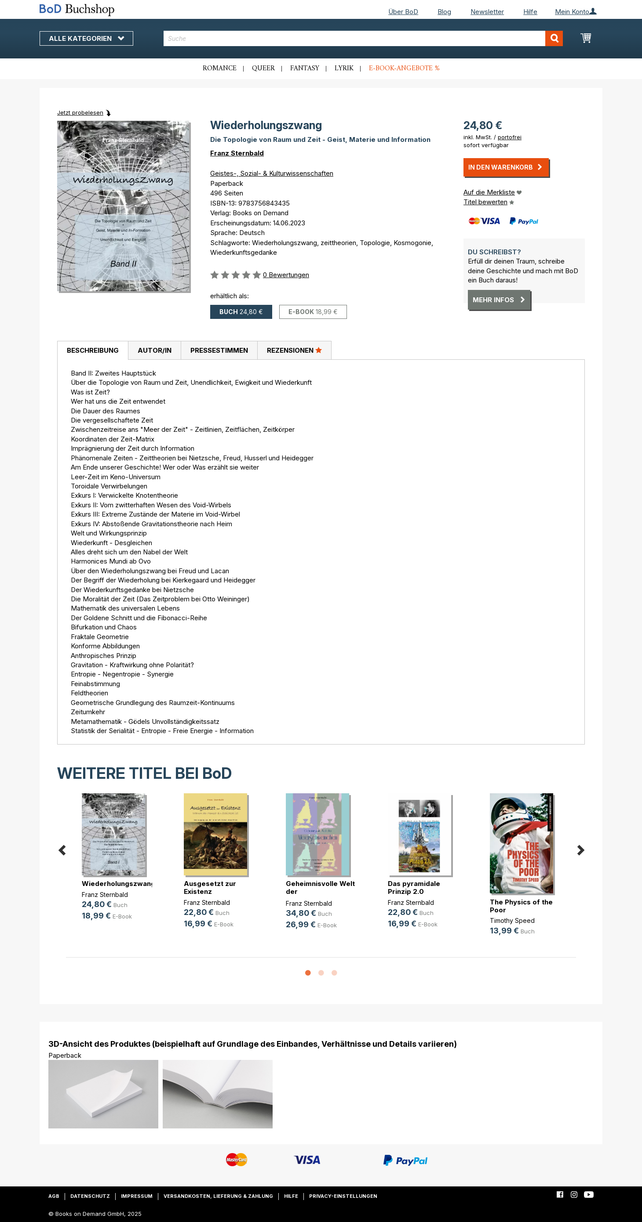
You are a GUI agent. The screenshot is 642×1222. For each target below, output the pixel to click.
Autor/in (154, 350)
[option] (117, 863)
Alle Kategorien (86, 38)
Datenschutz (90, 1196)
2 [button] (321, 973)
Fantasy (304, 68)
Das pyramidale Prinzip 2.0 (414, 887)
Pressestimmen (219, 350)
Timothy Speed (512, 920)
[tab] (92, 350)
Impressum (137, 1196)
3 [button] (334, 973)
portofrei (510, 137)
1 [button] (307, 973)
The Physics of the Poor (521, 906)
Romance (220, 68)
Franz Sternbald (237, 153)
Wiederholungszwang (118, 883)
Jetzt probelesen (80, 112)
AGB (53, 1196)
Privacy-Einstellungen (343, 1196)
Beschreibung (93, 350)
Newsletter (487, 11)
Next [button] (580, 848)
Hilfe (530, 11)
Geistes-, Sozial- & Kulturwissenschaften (271, 173)
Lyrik (344, 68)
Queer (263, 68)
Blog (444, 11)
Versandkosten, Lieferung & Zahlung (218, 1196)
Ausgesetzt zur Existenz (210, 887)
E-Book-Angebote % (404, 68)
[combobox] (363, 38)
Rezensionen (294, 350)
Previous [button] (61, 848)
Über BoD (403, 11)
